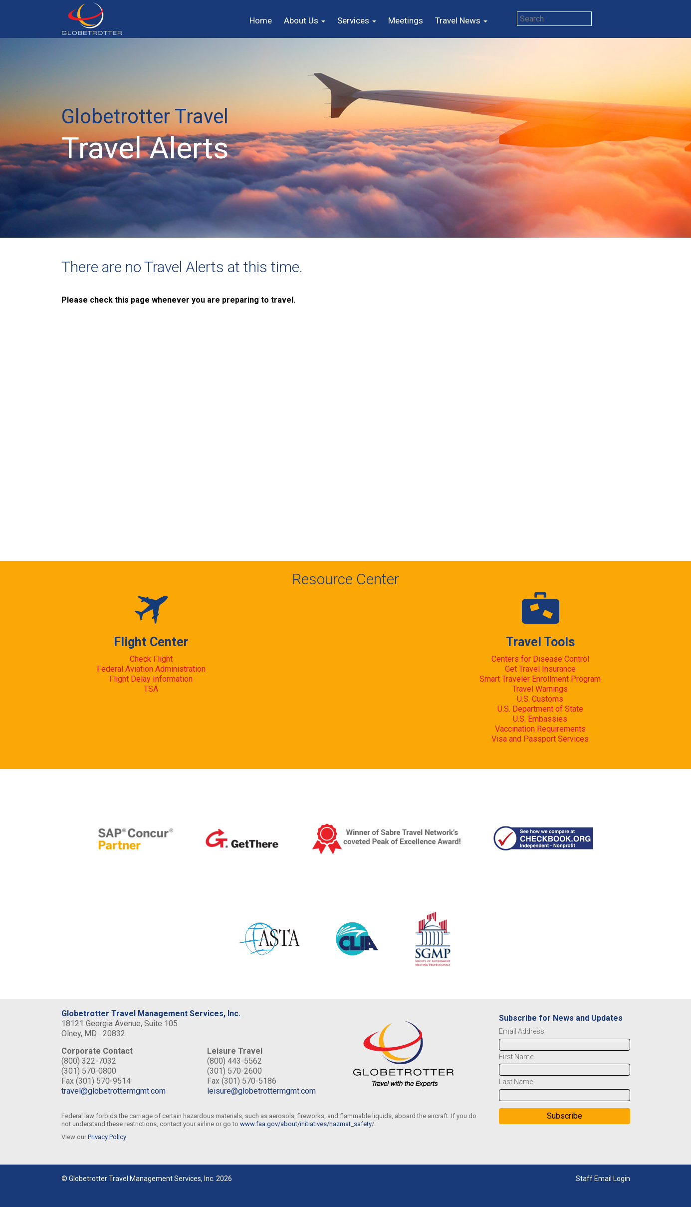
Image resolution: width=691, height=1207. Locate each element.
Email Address (521, 1031)
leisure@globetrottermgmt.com (261, 1091)
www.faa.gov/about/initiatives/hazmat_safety (306, 1124)
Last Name (516, 1082)
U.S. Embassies (540, 719)
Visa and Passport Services (540, 739)
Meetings (405, 20)
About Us (304, 20)
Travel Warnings (540, 689)
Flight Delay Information (151, 679)
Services (356, 20)
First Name (516, 1057)
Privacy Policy (107, 1137)
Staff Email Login (603, 1179)
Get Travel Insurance (540, 669)
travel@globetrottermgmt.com (113, 1091)
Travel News (461, 20)
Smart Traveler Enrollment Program (540, 679)
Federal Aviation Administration (151, 669)
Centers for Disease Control (540, 659)
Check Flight (151, 659)
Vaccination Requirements (540, 729)
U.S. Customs (540, 699)
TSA (151, 689)
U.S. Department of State (540, 709)
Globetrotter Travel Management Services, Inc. (150, 1013)
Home (260, 20)
